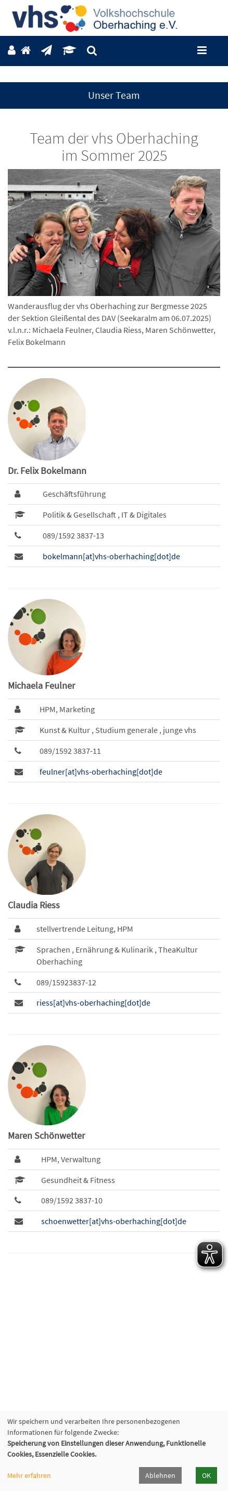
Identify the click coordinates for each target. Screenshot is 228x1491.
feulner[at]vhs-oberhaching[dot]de (101, 771)
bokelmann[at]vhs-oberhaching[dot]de (111, 556)
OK (206, 1475)
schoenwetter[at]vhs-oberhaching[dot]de (113, 1221)
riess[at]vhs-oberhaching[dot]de (93, 1002)
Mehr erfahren (29, 1475)
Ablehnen (160, 1475)
